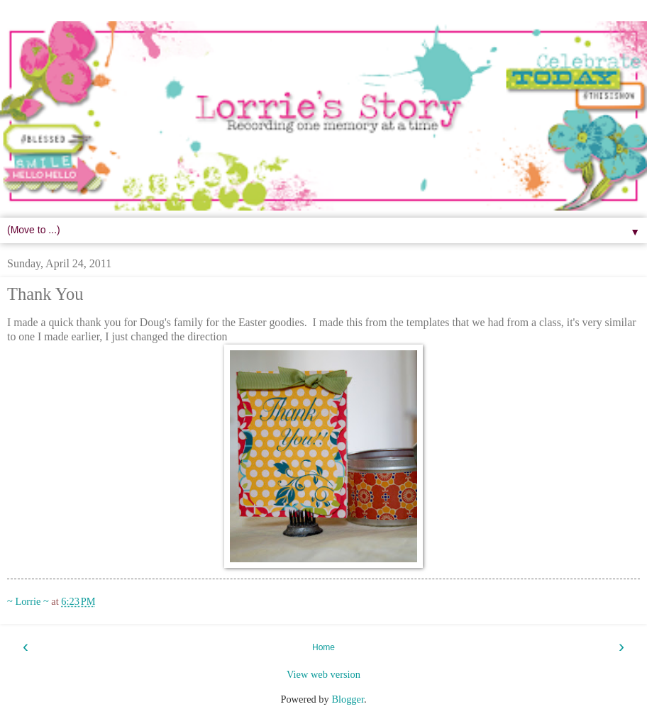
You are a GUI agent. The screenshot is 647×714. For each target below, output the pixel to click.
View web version (323, 674)
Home (323, 647)
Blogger (347, 699)
